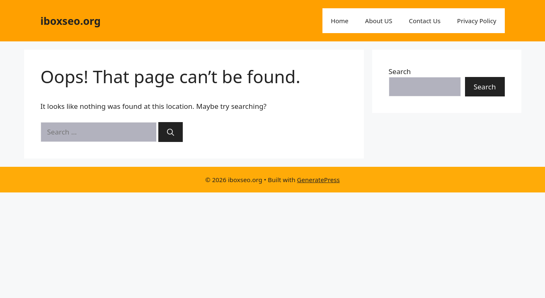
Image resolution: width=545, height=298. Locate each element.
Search (400, 71)
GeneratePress (318, 179)
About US (378, 21)
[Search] (170, 132)
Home (340, 21)
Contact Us (425, 21)
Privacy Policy (477, 21)
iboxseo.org (71, 21)
